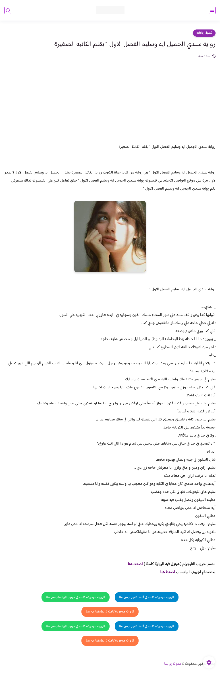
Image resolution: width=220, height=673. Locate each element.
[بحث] (7, 10)
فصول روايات (204, 33)
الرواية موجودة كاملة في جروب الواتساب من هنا (75, 597)
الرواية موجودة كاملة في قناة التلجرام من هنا (146, 597)
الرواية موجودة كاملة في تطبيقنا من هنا (110, 611)
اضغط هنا (135, 564)
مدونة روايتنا (172, 664)
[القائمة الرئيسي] (212, 10)
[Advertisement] (110, 92)
